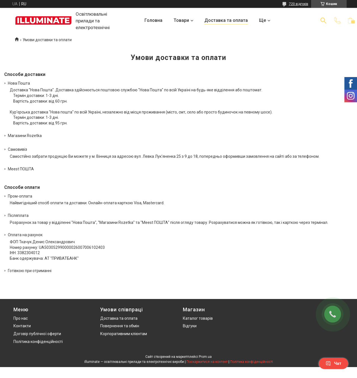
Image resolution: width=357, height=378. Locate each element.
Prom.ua (205, 357)
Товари (181, 20)
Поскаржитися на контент (207, 362)
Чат (333, 363)
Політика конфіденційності (38, 341)
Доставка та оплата (226, 20)
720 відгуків (298, 4)
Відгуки (190, 326)
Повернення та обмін (119, 326)
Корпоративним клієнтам (123, 333)
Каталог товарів (198, 318)
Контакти (22, 326)
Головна (153, 20)
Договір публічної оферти (37, 333)
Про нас (20, 318)
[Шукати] (323, 20)
